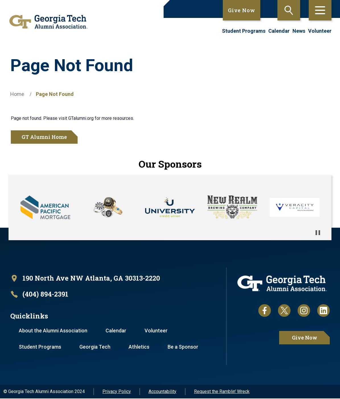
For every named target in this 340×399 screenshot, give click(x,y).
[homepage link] (46, 21)
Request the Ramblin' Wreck (222, 392)
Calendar (279, 31)
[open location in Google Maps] (87, 278)
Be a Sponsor (184, 347)
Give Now (241, 10)
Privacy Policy (116, 392)
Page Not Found (55, 94)
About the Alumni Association (53, 331)
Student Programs (243, 31)
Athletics (139, 347)
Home (17, 94)
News (298, 31)
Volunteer (319, 31)
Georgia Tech (95, 347)
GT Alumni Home (44, 136)
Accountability (162, 392)
